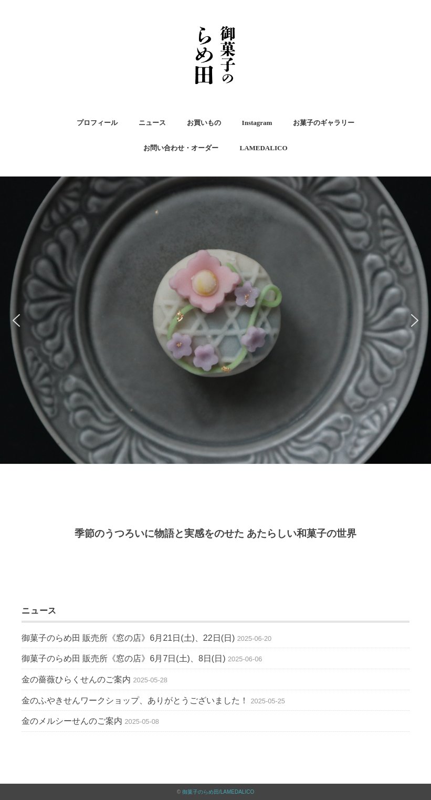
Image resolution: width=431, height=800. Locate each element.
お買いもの (204, 123)
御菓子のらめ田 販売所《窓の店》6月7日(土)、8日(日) (123, 658)
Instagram (257, 123)
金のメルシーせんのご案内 (72, 720)
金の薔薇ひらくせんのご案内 (76, 679)
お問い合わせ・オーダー (180, 148)
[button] (16, 320)
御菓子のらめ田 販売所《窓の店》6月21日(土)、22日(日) (128, 637)
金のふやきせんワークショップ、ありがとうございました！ (135, 700)
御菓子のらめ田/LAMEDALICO (218, 792)
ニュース (152, 123)
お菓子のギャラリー (323, 123)
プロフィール (97, 123)
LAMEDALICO (263, 148)
